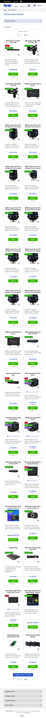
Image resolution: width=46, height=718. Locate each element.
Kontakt (16, 1)
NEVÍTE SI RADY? (9, 705)
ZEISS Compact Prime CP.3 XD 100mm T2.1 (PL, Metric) (13, 167)
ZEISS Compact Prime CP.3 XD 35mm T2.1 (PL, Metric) (33, 250)
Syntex (5, 10)
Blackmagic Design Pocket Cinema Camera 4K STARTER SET (13, 507)
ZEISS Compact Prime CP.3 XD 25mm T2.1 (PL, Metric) (33, 208)
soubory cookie (36, 711)
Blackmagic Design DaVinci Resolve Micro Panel (13, 591)
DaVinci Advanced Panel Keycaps (33, 636)
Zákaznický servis (10, 691)
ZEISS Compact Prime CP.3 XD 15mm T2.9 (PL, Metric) (33, 126)
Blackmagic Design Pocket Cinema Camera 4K (32, 507)
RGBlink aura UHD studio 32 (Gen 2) (33, 84)
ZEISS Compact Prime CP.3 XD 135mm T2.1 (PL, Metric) (13, 126)
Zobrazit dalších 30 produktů (23, 675)
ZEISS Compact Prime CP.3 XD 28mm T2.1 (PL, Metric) (13, 250)
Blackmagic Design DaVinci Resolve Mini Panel (33, 463)
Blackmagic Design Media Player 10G (32, 548)
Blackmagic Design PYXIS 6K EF (32, 418)
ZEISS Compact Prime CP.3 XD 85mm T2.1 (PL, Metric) (33, 291)
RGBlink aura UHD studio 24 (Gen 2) (13, 332)
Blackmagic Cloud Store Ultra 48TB (13, 41)
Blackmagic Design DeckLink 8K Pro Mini (13, 636)
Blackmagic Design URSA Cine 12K (13, 84)
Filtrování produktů (10, 21)
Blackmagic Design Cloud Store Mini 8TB (13, 463)
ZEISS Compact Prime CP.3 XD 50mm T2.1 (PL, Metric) (13, 291)
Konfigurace (13, 540)
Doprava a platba (10, 696)
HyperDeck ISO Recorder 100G (13, 374)
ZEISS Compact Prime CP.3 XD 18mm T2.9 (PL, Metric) (33, 167)
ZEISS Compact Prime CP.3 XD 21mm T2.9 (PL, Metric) (13, 208)
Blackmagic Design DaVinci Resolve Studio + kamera (33, 591)
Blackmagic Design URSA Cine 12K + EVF (32, 41)
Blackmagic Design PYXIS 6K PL (32, 374)
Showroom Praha (10, 700)
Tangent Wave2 (13, 548)
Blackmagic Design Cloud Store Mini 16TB (32, 332)
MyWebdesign (27, 712)
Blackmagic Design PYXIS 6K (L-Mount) (13, 418)
